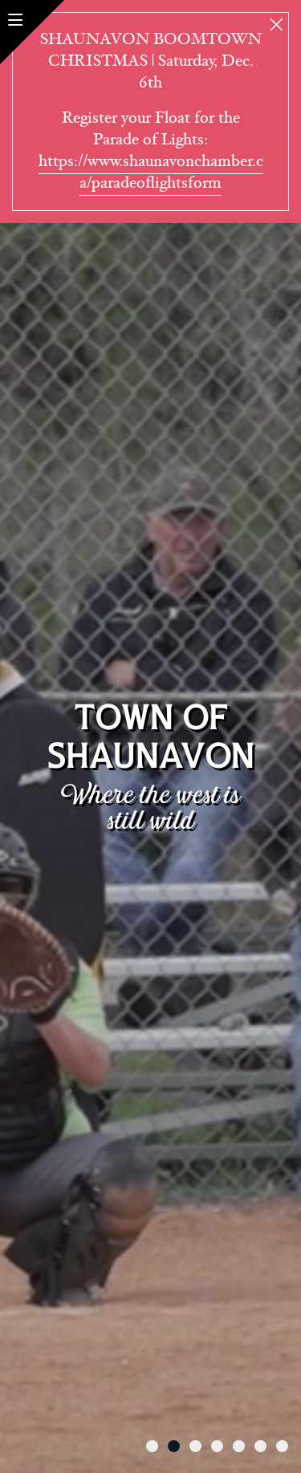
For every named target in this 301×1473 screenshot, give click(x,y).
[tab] (152, 1446)
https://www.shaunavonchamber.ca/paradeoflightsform (151, 172)
